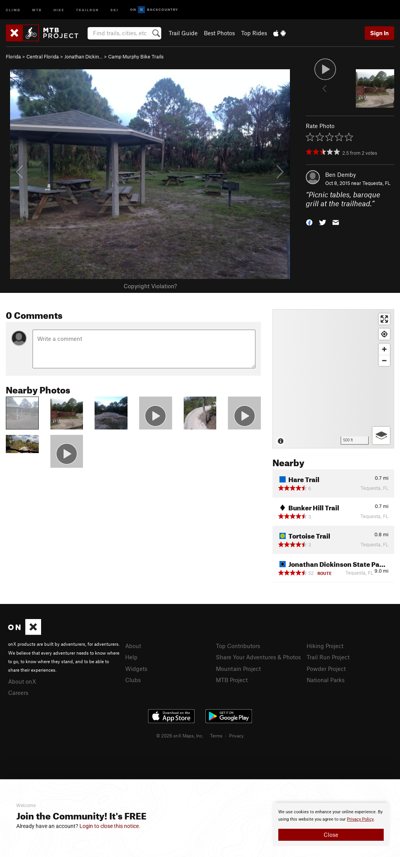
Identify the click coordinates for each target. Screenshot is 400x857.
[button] (309, 221)
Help (131, 656)
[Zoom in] (384, 349)
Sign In (379, 32)
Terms (216, 735)
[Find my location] (384, 334)
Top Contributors (238, 645)
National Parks (326, 679)
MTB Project (232, 679)
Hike (58, 9)
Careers (18, 692)
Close (331, 834)
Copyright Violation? (150, 285)
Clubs (133, 679)
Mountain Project (238, 668)
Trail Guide (183, 32)
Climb (13, 9)
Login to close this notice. (109, 826)
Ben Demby (340, 174)
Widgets (136, 668)
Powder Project (326, 668)
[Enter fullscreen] (384, 319)
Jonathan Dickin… (83, 56)
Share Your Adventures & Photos (258, 656)
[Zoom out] (384, 360)
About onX (22, 681)
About (133, 645)
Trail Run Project (328, 656)
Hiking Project (325, 645)
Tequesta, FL (376, 183)
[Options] (381, 435)
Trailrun (87, 9)
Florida (13, 56)
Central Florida (42, 56)
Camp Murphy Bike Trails (136, 56)
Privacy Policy (360, 819)
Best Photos (219, 32)
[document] (331, 824)
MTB (37, 9)
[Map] (333, 379)
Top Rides (254, 32)
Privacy (236, 735)
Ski (114, 9)
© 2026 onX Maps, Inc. (179, 735)
